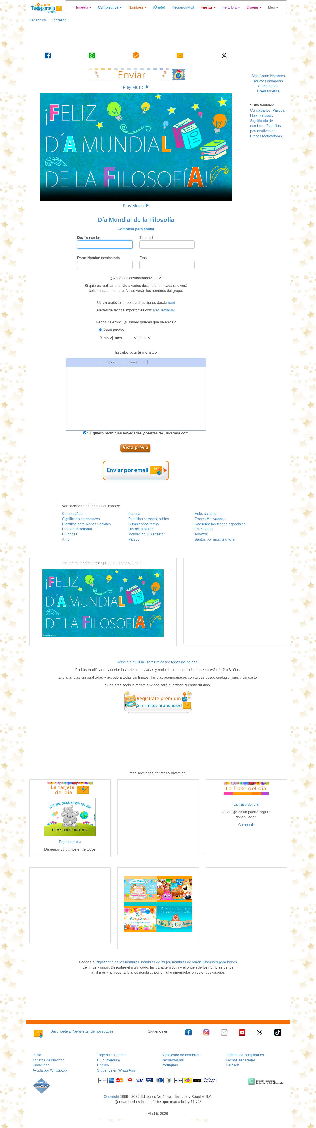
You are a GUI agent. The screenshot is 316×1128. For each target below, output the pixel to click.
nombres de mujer (155, 962)
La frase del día (246, 804)
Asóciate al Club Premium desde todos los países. (158, 662)
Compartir (246, 825)
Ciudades (69, 534)
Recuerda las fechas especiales (220, 524)
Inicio (37, 1055)
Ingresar (57, 20)
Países (133, 539)
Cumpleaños (110, 7)
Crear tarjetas (268, 91)
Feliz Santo (203, 529)
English (103, 1065)
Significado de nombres (81, 519)
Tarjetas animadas (268, 81)
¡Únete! (159, 7)
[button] (71, 362)
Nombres (137, 7)
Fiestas (208, 7)
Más (273, 7)
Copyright (111, 1096)
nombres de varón (186, 962)
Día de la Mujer (140, 529)
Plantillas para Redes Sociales (86, 524)
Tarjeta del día (70, 842)
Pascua (278, 110)
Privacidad (41, 1065)
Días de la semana (77, 529)
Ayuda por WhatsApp (50, 1070)
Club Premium (108, 1060)
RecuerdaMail (183, 7)
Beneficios (37, 20)
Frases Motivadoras (266, 136)
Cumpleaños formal (144, 524)
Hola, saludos (261, 116)
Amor (66, 539)
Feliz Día (231, 7)
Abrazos (201, 534)
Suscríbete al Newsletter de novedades (82, 1031)
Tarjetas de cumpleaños (245, 1055)
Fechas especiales (241, 1060)
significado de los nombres (117, 962)
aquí (171, 302)
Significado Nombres (268, 76)
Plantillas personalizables (148, 519)
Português (170, 1065)
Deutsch (232, 1065)
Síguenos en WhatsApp (116, 1070)
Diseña (254, 7)
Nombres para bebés (220, 962)
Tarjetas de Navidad (49, 1060)
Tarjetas (83, 7)
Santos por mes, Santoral (214, 539)
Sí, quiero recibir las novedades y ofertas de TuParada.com (137, 433)
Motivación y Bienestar (146, 534)
